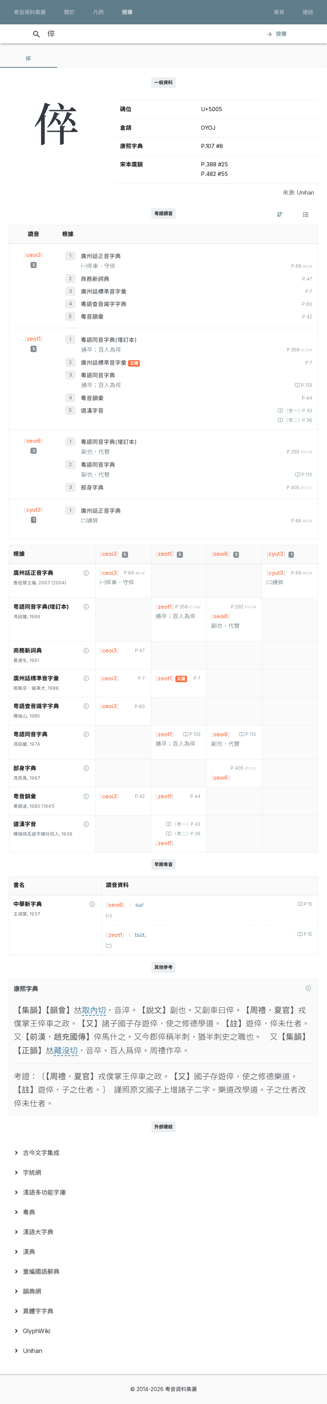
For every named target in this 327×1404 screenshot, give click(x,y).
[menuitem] (163, 1152)
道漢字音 (92, 410)
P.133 (306, 385)
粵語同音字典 (98, 375)
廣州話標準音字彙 (104, 291)
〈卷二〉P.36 (297, 420)
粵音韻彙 (92, 316)
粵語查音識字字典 (104, 304)
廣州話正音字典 (101, 256)
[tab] (28, 58)
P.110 (306, 474)
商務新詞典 (95, 279)
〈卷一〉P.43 (297, 410)
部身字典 (92, 487)
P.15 (307, 904)
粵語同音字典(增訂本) (109, 340)
